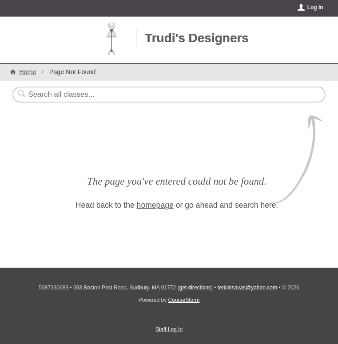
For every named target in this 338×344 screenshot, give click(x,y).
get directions (195, 288)
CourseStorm (184, 300)
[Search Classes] (147, 94)
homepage (155, 205)
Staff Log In (169, 329)
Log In (315, 7)
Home (27, 71)
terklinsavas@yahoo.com (247, 288)
